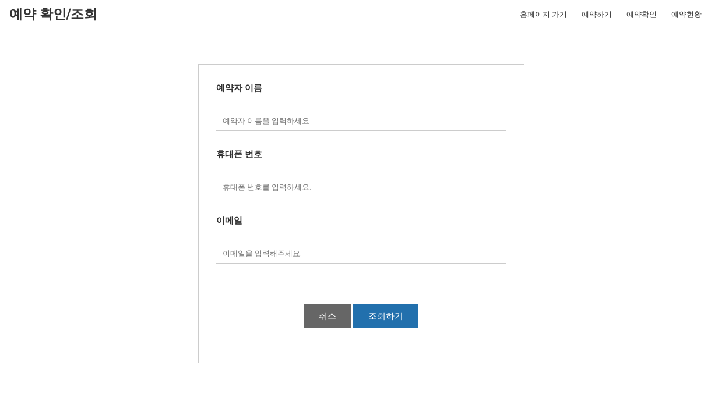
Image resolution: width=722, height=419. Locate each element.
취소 (327, 316)
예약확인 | (645, 14)
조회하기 (385, 316)
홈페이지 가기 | (547, 14)
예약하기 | (600, 14)
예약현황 (689, 14)
